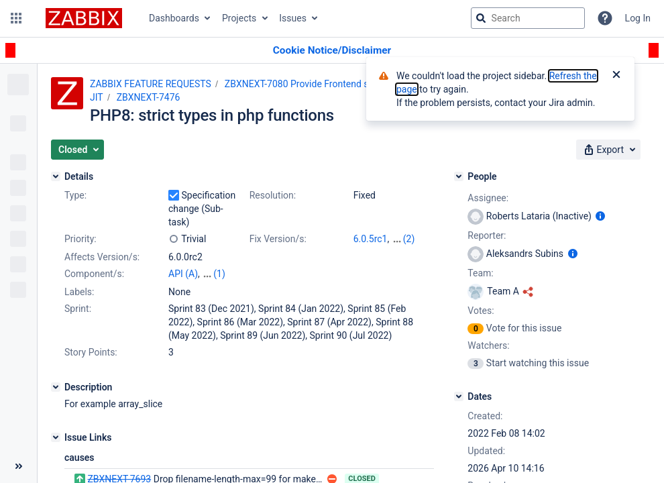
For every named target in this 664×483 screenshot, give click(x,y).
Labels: (79, 291)
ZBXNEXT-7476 (148, 97)
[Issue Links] (55, 437)
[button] (16, 18)
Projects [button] (239, 18)
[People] (458, 176)
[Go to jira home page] (84, 18)
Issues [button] (293, 18)
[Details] (55, 176)
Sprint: (77, 308)
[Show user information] (600, 216)
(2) (409, 238)
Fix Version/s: (278, 238)
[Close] (616, 76)
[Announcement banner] (332, 51)
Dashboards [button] (174, 18)
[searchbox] (528, 18)
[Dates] (458, 396)
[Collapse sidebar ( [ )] (18, 466)
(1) (219, 273)
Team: (480, 273)
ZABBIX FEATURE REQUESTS (150, 83)
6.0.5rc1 (370, 238)
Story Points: (90, 352)
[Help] (605, 18)
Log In (638, 18)
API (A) (183, 273)
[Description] (55, 387)
